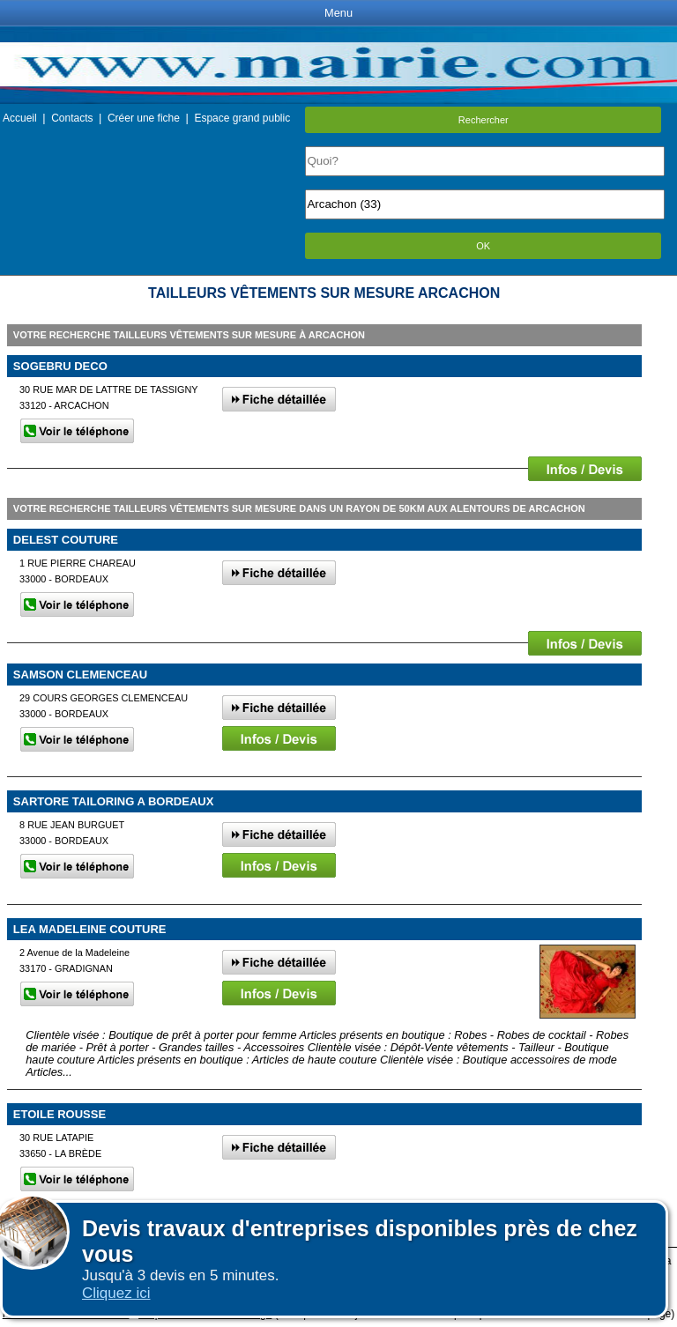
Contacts (72, 118)
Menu (338, 12)
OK (483, 246)
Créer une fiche (144, 118)
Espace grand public (242, 118)
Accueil (20, 118)
